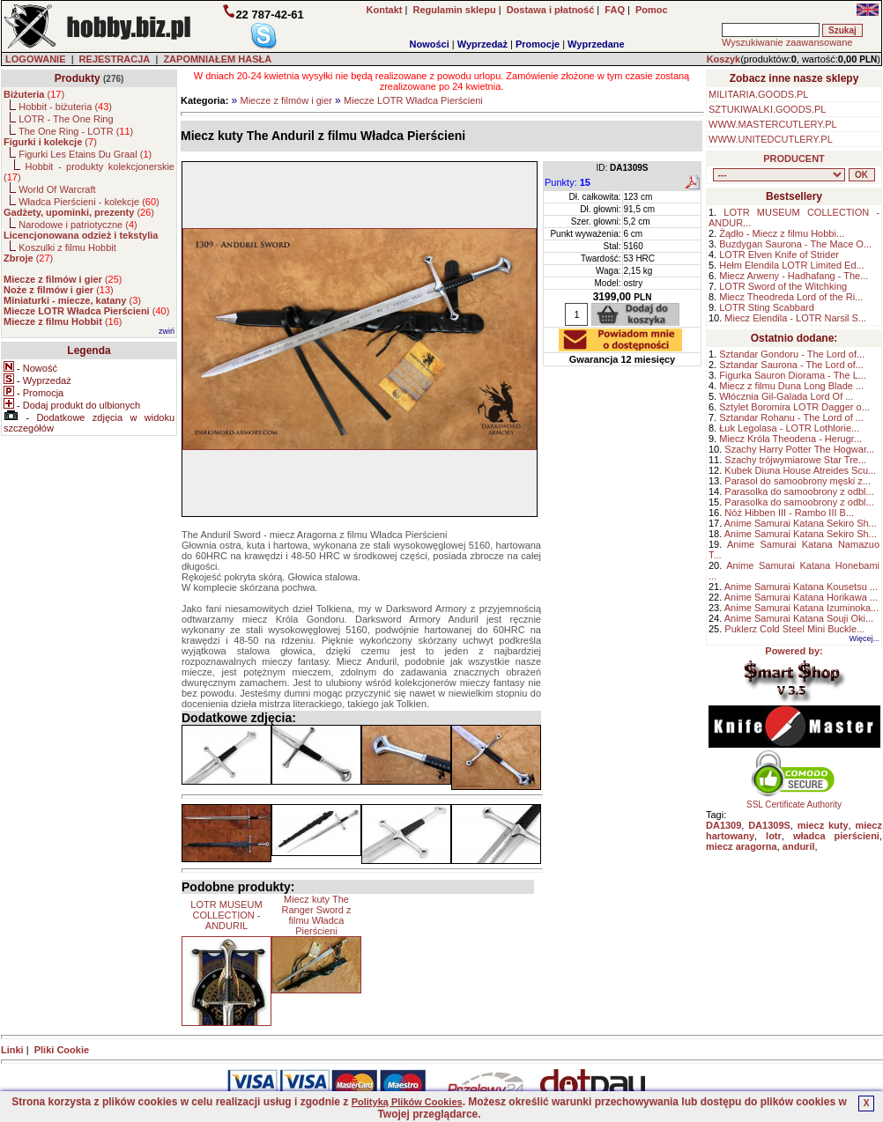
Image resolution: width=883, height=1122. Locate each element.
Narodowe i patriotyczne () (78, 224)
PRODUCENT (794, 158)
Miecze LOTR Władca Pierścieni (413, 100)
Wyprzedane (596, 44)
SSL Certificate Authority (794, 800)
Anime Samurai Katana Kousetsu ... (801, 586)
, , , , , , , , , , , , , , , (779, 174)
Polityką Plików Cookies (407, 1101)
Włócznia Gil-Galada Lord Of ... (786, 396)
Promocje (538, 44)
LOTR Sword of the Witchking (783, 286)
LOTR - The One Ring (66, 119)
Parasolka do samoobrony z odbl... (798, 491)
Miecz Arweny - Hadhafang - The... (793, 275)
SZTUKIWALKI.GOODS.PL (767, 109)
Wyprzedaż (482, 44)
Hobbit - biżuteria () (65, 106)
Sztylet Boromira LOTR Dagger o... (794, 407)
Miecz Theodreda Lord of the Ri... (791, 297)
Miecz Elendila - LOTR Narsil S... (795, 318)
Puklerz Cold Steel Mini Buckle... (794, 629)
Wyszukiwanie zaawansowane (787, 42)
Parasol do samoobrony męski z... (797, 481)
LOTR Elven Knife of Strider (779, 254)
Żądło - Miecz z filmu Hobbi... (781, 233)
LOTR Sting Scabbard (766, 307)
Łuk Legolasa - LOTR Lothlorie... (789, 428)
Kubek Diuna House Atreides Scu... (800, 470)
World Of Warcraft (57, 189)
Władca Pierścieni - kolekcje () (89, 201)
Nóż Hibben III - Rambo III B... (789, 512)
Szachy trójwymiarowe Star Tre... (795, 459)
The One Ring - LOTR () (76, 131)
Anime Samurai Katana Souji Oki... (798, 618)
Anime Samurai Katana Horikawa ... (801, 597)
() (34, 94)
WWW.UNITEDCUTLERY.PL (771, 139)
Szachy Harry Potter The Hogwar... (799, 449)
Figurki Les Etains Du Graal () (85, 154)
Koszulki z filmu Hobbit (67, 247)
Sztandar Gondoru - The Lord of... (791, 354)
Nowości (429, 44)
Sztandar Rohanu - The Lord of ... (791, 417)
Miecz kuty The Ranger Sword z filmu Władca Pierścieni (317, 915)
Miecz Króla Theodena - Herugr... (790, 438)
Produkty (77, 78)
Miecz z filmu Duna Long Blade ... (791, 385)
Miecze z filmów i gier (286, 100)
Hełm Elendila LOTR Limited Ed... (791, 265)
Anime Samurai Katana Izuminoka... (801, 607)
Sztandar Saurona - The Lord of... (791, 364)
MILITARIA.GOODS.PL (759, 94)
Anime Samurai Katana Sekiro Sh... (800, 523)
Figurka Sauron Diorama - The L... (792, 375)
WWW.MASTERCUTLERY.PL (773, 124)
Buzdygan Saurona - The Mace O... (795, 244)
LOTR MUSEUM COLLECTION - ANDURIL (226, 915)
